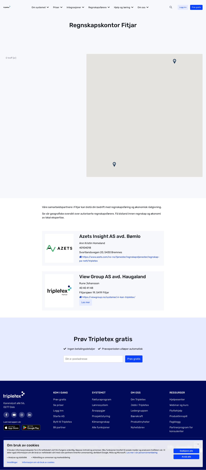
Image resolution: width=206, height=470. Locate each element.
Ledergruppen (139, 410)
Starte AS (59, 416)
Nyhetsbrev (138, 427)
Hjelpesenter (177, 399)
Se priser (58, 405)
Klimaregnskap (101, 421)
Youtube (14, 415)
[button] (114, 164)
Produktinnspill (178, 416)
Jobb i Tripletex (140, 405)
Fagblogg (175, 421)
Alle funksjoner (101, 427)
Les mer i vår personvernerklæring (141, 452)
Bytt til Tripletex (62, 421)
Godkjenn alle (186, 451)
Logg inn (180, 7)
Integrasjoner (78, 7)
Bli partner (59, 427)
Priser (60, 7)
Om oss (145, 7)
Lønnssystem (100, 405)
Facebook (6, 415)
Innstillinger (12, 462)
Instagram (22, 415)
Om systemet (43, 7)
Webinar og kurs (179, 405)
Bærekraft (137, 416)
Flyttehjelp (176, 410)
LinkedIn (29, 415)
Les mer (85, 302)
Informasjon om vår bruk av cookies (38, 462)
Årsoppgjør (98, 410)
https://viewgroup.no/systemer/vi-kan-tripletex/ (107, 297)
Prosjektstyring (101, 416)
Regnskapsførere (101, 7)
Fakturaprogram (101, 399)
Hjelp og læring (126, 7)
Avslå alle (186, 457)
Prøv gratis (195, 7)
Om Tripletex (138, 399)
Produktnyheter (140, 421)
